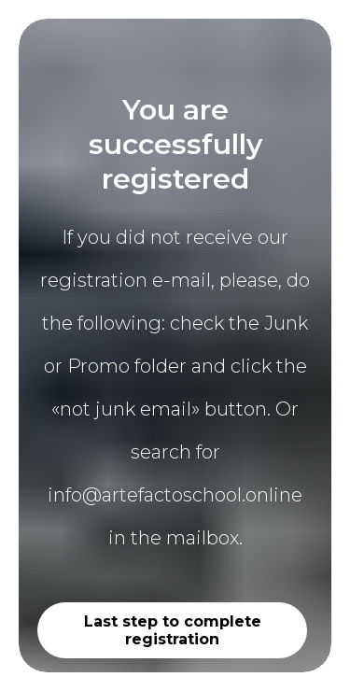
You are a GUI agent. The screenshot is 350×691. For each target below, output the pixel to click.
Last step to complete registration (172, 630)
